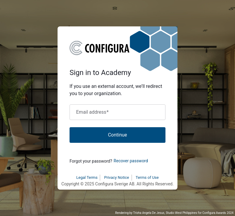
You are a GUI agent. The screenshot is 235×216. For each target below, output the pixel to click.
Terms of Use (147, 177)
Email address (92, 112)
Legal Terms (87, 177)
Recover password (131, 160)
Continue (117, 135)
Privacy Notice (116, 177)
